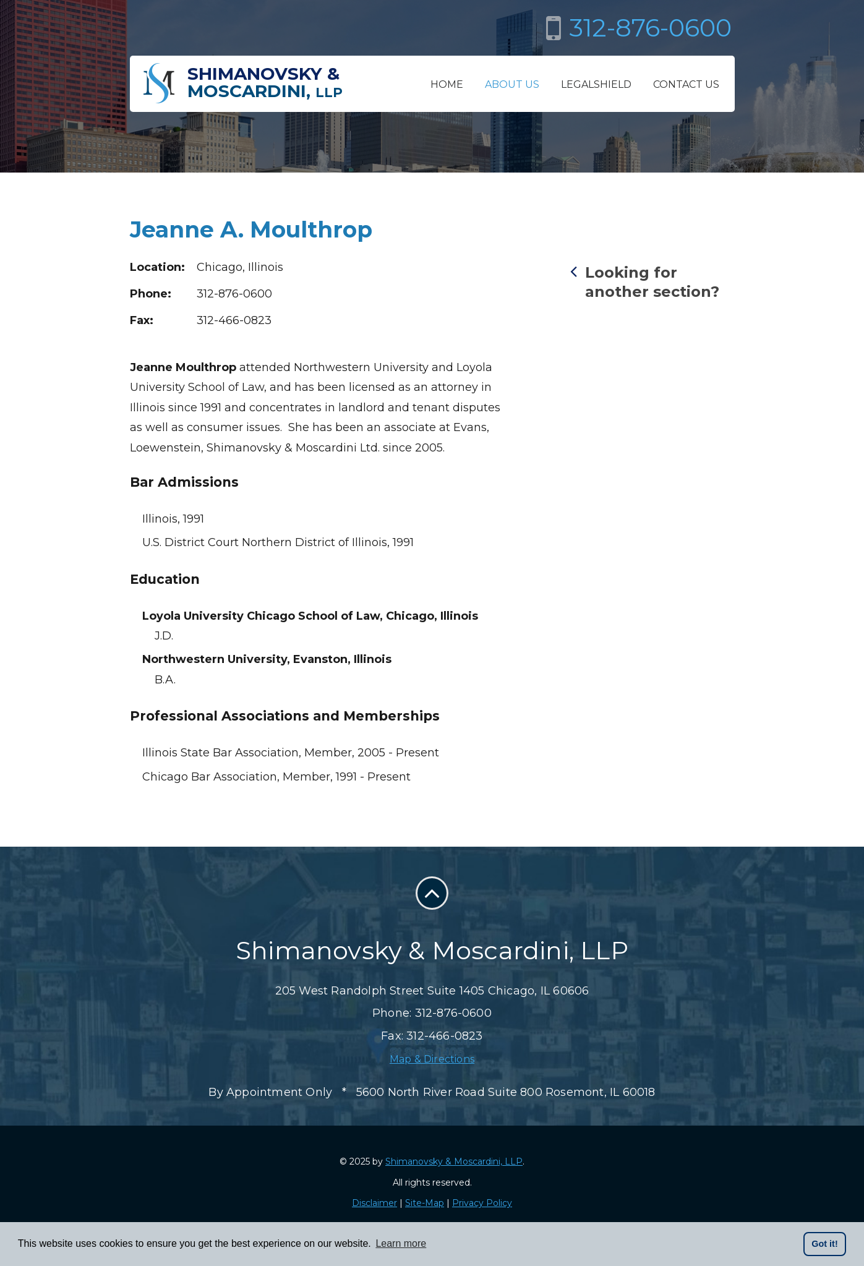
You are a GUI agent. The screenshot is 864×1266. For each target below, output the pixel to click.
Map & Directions (432, 1059)
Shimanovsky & (265, 82)
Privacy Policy (482, 1202)
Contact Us (686, 84)
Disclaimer (374, 1202)
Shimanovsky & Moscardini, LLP (454, 1161)
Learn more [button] (400, 1243)
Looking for (652, 281)
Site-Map (424, 1202)
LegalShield (596, 84)
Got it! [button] (824, 1244)
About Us (512, 84)
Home (446, 84)
